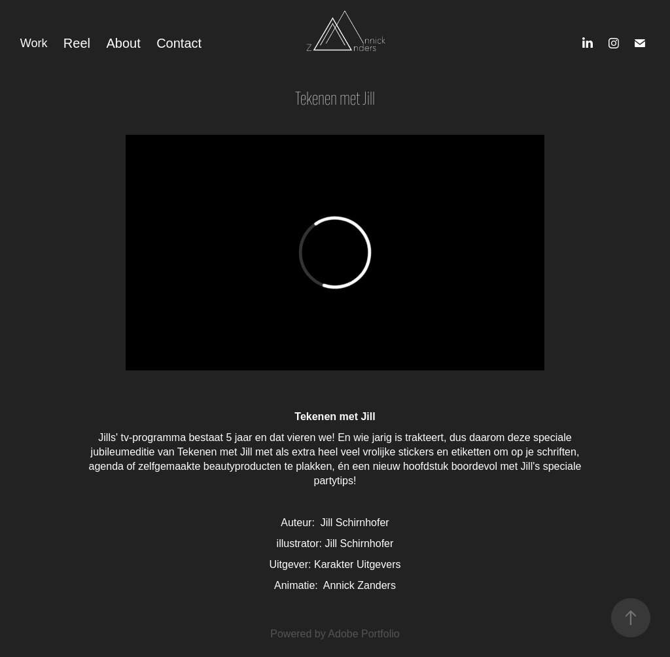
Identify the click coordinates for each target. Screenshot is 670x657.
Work (34, 43)
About (123, 43)
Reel (76, 43)
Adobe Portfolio (363, 633)
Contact (179, 43)
